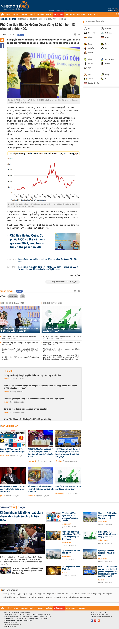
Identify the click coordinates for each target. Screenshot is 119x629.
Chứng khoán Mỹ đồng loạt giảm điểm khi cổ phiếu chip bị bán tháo (32, 375)
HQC (22, 296)
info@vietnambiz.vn (14, 625)
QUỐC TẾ (32, 14)
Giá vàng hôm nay (9, 594)
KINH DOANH (81, 14)
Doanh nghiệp (4, 456)
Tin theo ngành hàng (95, 21)
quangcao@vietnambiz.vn (103, 616)
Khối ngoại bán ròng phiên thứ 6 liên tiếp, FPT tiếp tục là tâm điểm (61, 344)
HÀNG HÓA (24, 14)
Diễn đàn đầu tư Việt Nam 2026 (79, 597)
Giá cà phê (69, 594)
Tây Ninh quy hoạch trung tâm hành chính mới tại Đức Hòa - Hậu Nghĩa (34, 398)
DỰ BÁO (15, 14)
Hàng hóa (65, 573)
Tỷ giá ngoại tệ (22, 594)
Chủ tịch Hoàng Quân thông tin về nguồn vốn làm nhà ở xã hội (20, 344)
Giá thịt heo (32, 597)
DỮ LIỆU (90, 14)
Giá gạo (40, 597)
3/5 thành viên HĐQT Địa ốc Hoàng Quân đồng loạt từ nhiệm (20, 358)
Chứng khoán (8, 19)
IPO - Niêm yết (49, 19)
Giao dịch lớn (36, 19)
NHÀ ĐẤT (48, 14)
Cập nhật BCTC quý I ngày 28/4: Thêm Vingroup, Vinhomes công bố (12, 450)
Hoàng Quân (13, 296)
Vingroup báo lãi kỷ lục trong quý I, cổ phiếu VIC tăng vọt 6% (107, 515)
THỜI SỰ (8, 14)
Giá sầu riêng (21, 597)
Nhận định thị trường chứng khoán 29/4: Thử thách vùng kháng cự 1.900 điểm (62, 337)
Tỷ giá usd (32, 594)
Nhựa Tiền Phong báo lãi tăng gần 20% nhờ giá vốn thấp (27, 419)
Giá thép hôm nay (9, 597)
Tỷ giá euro (50, 594)
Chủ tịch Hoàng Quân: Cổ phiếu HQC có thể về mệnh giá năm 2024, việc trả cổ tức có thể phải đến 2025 (27, 241)
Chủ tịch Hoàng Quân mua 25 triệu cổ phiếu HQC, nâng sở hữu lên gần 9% (19, 329)
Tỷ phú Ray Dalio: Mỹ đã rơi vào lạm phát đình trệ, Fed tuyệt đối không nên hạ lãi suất (12, 489)
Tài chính (58, 461)
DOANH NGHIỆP (70, 14)
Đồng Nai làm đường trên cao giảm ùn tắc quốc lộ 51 (26, 409)
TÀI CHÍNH (40, 14)
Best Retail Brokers (60, 597)
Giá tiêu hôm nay (80, 594)
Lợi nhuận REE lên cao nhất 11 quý (71, 551)
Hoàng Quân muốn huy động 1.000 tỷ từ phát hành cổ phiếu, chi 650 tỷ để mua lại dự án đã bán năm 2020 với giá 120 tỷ (48, 268)
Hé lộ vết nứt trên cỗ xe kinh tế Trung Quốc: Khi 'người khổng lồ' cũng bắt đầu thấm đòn (27, 570)
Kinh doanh (31, 496)
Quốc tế (6, 379)
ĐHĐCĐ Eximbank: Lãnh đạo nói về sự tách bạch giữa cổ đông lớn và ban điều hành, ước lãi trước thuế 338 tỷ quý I (67, 453)
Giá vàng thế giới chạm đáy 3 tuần (71, 568)
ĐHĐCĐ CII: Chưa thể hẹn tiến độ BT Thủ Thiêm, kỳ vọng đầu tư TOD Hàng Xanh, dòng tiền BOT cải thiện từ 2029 (40, 453)
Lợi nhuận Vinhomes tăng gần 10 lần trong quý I (106, 552)
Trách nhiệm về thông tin (11, 627)
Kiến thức (62, 19)
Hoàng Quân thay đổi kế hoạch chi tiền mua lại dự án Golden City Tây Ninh (47, 260)
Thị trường (23, 19)
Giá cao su (48, 597)
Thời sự (6, 392)
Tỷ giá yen (41, 594)
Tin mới (8, 371)
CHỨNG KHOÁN (58, 14)
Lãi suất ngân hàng (95, 594)
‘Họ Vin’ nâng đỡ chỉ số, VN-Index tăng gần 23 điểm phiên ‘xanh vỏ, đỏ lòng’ (62, 350)
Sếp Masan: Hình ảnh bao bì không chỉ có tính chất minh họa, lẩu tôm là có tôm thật (41, 489)
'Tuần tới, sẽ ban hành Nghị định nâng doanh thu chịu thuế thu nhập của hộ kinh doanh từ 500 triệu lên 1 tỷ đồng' (40, 387)
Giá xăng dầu (107, 594)
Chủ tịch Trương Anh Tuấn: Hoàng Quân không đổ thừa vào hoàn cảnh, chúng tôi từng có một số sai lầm (20, 351)
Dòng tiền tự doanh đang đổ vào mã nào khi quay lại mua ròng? (61, 329)
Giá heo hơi (60, 594)
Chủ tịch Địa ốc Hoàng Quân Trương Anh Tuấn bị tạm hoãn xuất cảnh (19, 337)
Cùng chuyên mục (52, 303)
